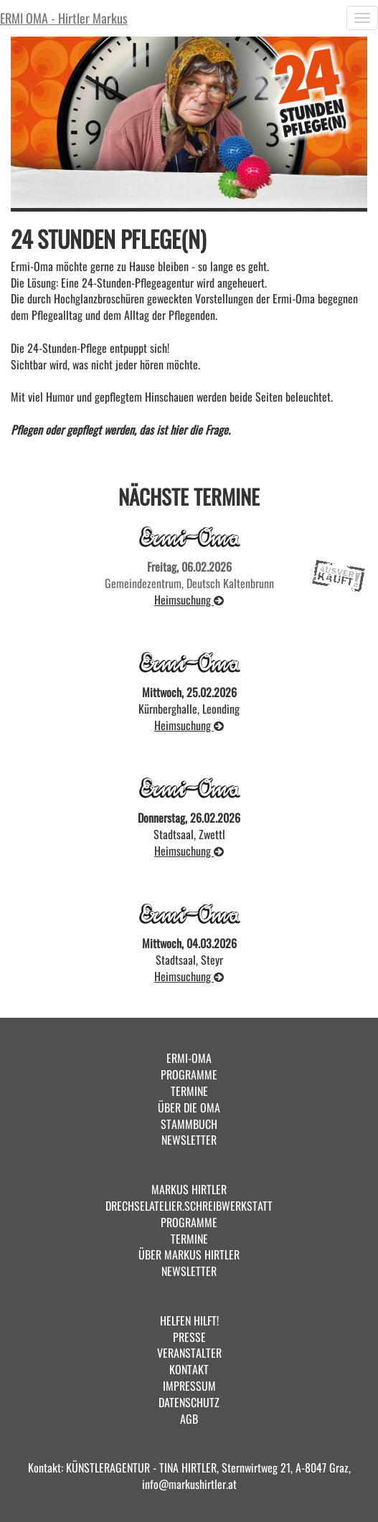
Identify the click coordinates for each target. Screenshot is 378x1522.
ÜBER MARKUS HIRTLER (189, 1254)
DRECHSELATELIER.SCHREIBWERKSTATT (189, 1205)
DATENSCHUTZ (189, 1402)
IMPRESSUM (189, 1385)
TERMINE (189, 1091)
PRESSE (189, 1337)
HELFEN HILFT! (189, 1320)
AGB (189, 1418)
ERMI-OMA (189, 1058)
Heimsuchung (189, 599)
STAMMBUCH (189, 1124)
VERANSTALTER (189, 1352)
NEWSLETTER (189, 1139)
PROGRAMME (189, 1074)
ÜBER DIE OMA (189, 1107)
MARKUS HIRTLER (189, 1189)
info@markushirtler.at (189, 1484)
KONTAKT (189, 1369)
